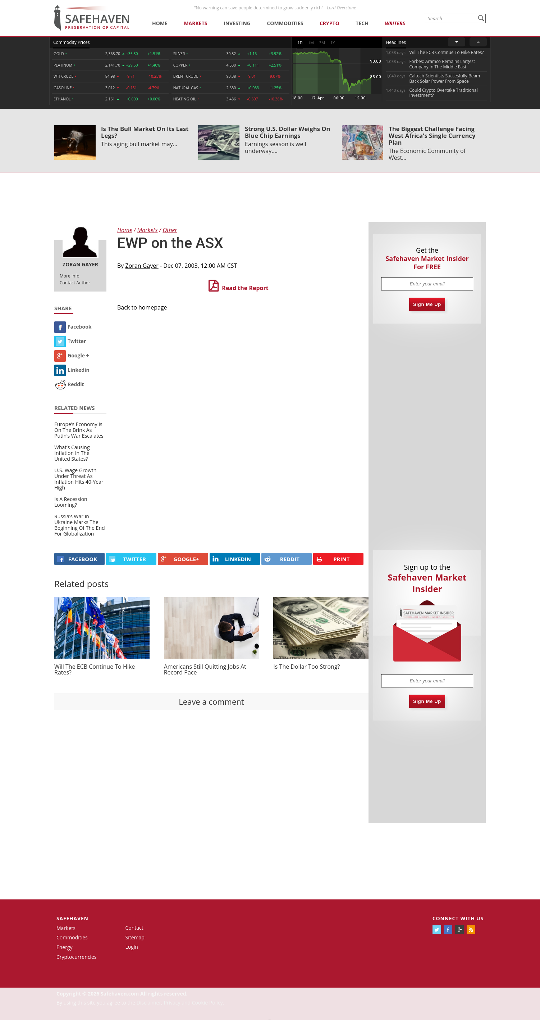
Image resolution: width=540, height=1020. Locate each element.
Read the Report (245, 288)
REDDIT (281, 559)
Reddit (69, 384)
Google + (71, 355)
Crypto (329, 23)
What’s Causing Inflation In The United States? (72, 453)
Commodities (285, 23)
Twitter (70, 341)
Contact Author (75, 283)
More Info (69, 276)
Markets (195, 23)
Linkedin (72, 369)
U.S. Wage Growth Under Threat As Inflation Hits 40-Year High (79, 479)
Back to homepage (142, 307)
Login (131, 946)
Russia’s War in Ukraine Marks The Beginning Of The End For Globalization (79, 525)
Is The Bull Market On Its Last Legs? (144, 132)
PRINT (333, 559)
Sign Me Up (427, 304)
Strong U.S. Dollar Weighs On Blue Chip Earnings (287, 132)
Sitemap (135, 937)
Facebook (73, 326)
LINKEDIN (231, 559)
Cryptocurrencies (76, 956)
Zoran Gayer (142, 266)
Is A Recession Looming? (70, 502)
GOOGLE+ (180, 559)
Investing (237, 23)
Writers (395, 23)
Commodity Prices (71, 42)
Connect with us (458, 918)
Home (160, 23)
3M (322, 42)
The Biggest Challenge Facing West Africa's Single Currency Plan (432, 135)
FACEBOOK (77, 559)
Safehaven (72, 918)
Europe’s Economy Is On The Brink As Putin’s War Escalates (79, 430)
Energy (64, 947)
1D (299, 42)
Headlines (396, 42)
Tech (362, 23)
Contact (134, 927)
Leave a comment (211, 701)
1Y (332, 42)
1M (311, 42)
